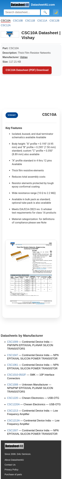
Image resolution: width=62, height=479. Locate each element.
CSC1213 (12, 410)
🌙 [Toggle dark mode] (56, 12)
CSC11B (30, 20)
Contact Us (10, 464)
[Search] (22, 12)
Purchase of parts (13, 474)
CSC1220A (13, 404)
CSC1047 (12, 355)
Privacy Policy (11, 469)
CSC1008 (12, 384)
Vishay (24, 57)
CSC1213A (13, 420)
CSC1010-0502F (16, 374)
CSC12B (54, 20)
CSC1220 (12, 398)
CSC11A (42, 20)
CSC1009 (12, 341)
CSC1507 (12, 430)
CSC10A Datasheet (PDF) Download (27, 70)
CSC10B (18, 20)
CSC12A (6, 25)
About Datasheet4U (14, 460)
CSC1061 (12, 365)
